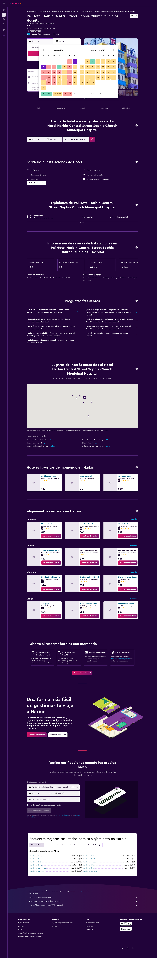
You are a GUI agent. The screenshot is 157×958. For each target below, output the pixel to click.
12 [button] (54, 72)
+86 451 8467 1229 (34, 31)
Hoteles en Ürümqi (89, 865)
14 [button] (64, 72)
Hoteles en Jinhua (36, 865)
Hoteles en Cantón (89, 859)
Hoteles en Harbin (86, 11)
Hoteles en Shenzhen (90, 862)
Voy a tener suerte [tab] (76, 845)
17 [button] (43, 77)
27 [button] (59, 82)
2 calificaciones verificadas (48, 34)
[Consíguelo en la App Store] (126, 929)
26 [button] (54, 82)
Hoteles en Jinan (88, 868)
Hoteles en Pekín (88, 856)
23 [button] (75, 77)
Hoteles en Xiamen (36, 859)
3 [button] (43, 67)
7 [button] (64, 67)
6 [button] (59, 67)
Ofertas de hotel (32, 11)
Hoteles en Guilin (36, 862)
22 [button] (70, 77)
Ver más (133, 519)
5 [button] (54, 67)
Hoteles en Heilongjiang (71, 11)
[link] (51, 536)
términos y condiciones (62, 815)
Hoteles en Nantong (90, 871)
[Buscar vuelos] (4, 10)
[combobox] (55, 787)
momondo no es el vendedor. (83, 897)
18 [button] (49, 77)
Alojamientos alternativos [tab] (56, 845)
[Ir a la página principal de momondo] (15, 3)
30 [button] (75, 82)
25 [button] (49, 82)
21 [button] (64, 77)
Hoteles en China (56, 11)
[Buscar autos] (4, 19)
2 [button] (74, 62)
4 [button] (48, 67)
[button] (3, 3)
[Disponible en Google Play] (126, 924)
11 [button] (48, 72)
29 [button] (70, 82)
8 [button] (69, 67)
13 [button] (59, 72)
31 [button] (43, 88)
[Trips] (4, 30)
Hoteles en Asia (43, 11)
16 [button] (75, 72)
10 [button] (43, 72)
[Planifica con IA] (4, 24)
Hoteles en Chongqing (38, 868)
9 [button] (74, 67)
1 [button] (69, 62)
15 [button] (70, 72)
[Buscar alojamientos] (4, 14)
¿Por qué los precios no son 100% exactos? (83, 905)
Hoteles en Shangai (36, 856)
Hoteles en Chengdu (37, 871)
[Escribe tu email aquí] (55, 799)
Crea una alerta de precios (120, 659)
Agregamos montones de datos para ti (83, 901)
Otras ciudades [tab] (36, 845)
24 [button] (43, 82)
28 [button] (64, 82)
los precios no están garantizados (79, 891)
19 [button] (54, 77)
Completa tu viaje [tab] (94, 845)
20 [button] (59, 77)
